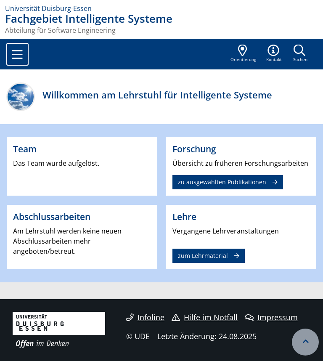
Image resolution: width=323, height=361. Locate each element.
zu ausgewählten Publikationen (222, 182)
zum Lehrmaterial (203, 256)
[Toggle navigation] (17, 54)
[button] (274, 54)
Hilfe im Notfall (205, 317)
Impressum (271, 317)
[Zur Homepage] (161, 8)
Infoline (145, 317)
